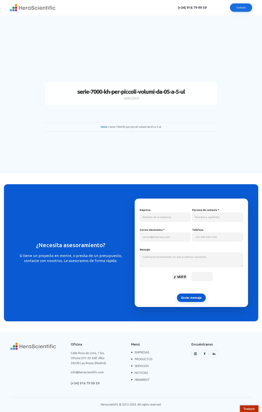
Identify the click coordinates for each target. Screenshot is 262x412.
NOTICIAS (141, 372)
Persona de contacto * (217, 215)
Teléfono (217, 235)
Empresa (165, 215)
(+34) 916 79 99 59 (192, 7)
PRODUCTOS (143, 359)
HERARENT (142, 379)
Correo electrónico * (165, 235)
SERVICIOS (142, 366)
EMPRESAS (142, 352)
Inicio (104, 126)
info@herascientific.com (87, 372)
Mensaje (191, 259)
